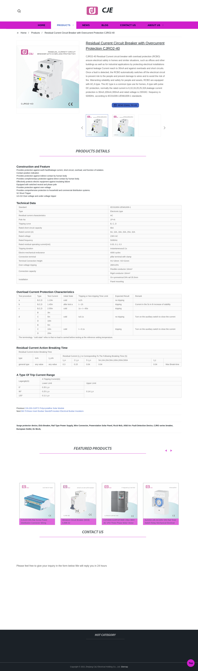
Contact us (128, 26)
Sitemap (124, 667)
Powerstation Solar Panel (100, 425)
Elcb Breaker (44, 425)
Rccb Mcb (117, 425)
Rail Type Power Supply (62, 425)
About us (154, 26)
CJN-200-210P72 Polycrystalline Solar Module (44, 408)
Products (63, 26)
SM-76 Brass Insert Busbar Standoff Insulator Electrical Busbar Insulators (52, 411)
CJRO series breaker (163, 425)
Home (41, 26)
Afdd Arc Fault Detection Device (138, 425)
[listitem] (99, 126)
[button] (19, 11)
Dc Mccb (37, 429)
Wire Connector (81, 425)
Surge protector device (27, 425)
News (86, 26)
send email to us (125, 105)
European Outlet (23, 429)
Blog (104, 26)
